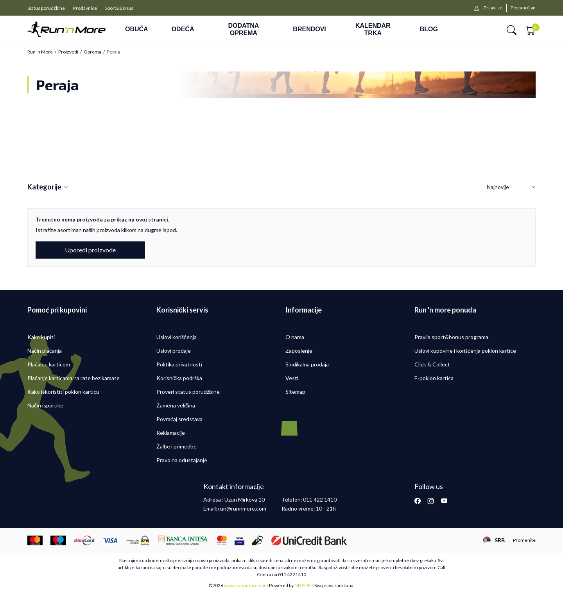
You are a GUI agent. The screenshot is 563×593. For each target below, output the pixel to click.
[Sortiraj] (511, 187)
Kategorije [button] (47, 187)
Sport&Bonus (119, 8)
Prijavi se (493, 8)
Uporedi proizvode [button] (90, 250)
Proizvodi (68, 52)
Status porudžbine (46, 8)
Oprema (92, 52)
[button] (511, 29)
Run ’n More (40, 52)
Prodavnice (85, 8)
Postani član (523, 8)
